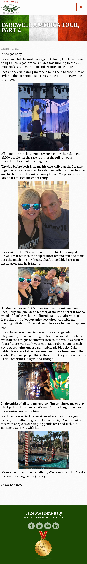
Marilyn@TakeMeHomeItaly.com (43, 517)
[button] (80, 7)
